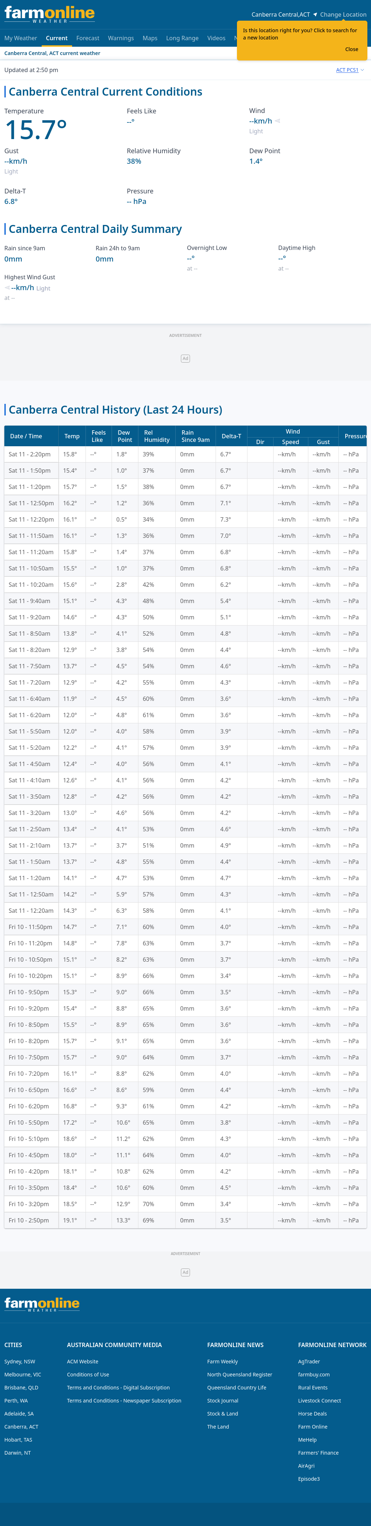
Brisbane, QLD (21, 1387)
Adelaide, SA (19, 1413)
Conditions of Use (88, 1374)
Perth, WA (16, 1400)
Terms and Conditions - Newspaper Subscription (124, 1400)
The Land (218, 1426)
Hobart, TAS (18, 1439)
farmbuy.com (314, 1374)
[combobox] (350, 70)
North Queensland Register (239, 1374)
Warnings (121, 38)
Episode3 (309, 1478)
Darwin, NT (17, 1452)
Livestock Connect (319, 1400)
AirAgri (306, 1465)
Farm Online (313, 1426)
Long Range (182, 38)
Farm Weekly (222, 1361)
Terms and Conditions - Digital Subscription (118, 1387)
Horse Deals (312, 1413)
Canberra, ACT (21, 1426)
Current (57, 40)
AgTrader (309, 1361)
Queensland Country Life (236, 1387)
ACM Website (82, 1361)
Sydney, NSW (19, 1361)
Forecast (87, 38)
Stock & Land (222, 1413)
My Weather (20, 38)
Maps (150, 38)
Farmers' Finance (318, 1452)
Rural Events (313, 1387)
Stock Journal (222, 1400)
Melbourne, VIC (22, 1374)
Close (351, 49)
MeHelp (307, 1439)
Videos (216, 38)
